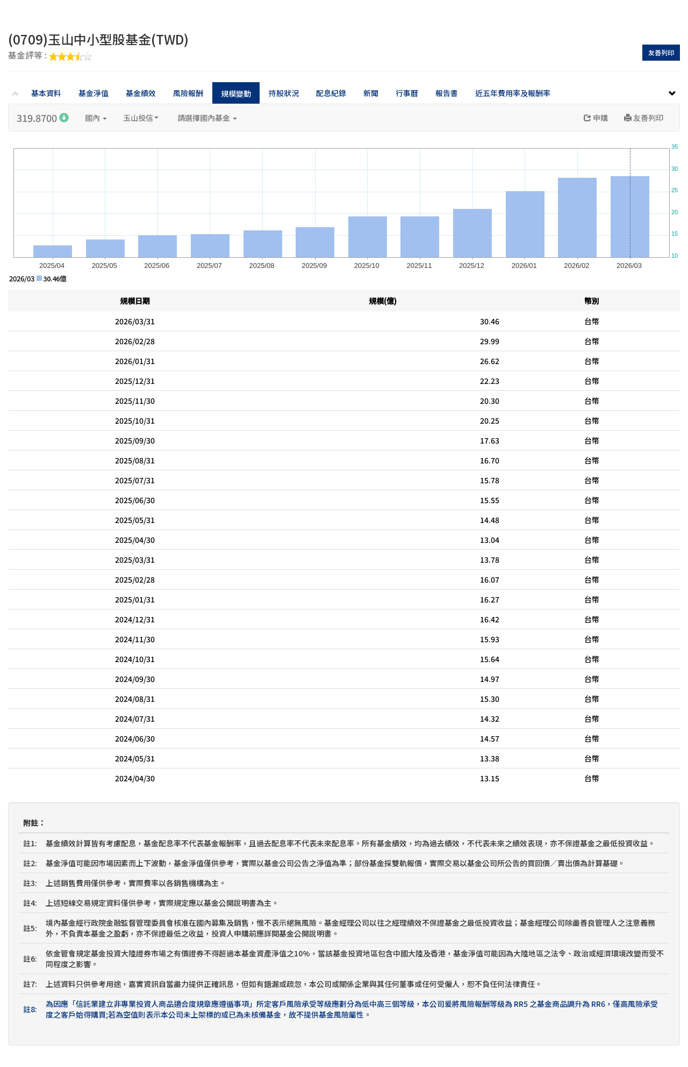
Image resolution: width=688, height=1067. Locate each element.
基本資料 (46, 93)
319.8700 (43, 118)
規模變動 (236, 93)
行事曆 (407, 93)
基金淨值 (93, 93)
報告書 (446, 93)
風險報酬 (188, 93)
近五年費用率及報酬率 (512, 93)
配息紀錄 (331, 93)
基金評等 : (50, 56)
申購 (596, 117)
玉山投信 (141, 117)
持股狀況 (284, 93)
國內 (96, 117)
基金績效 (141, 93)
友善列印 (661, 52)
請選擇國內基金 (207, 117)
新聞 (370, 93)
